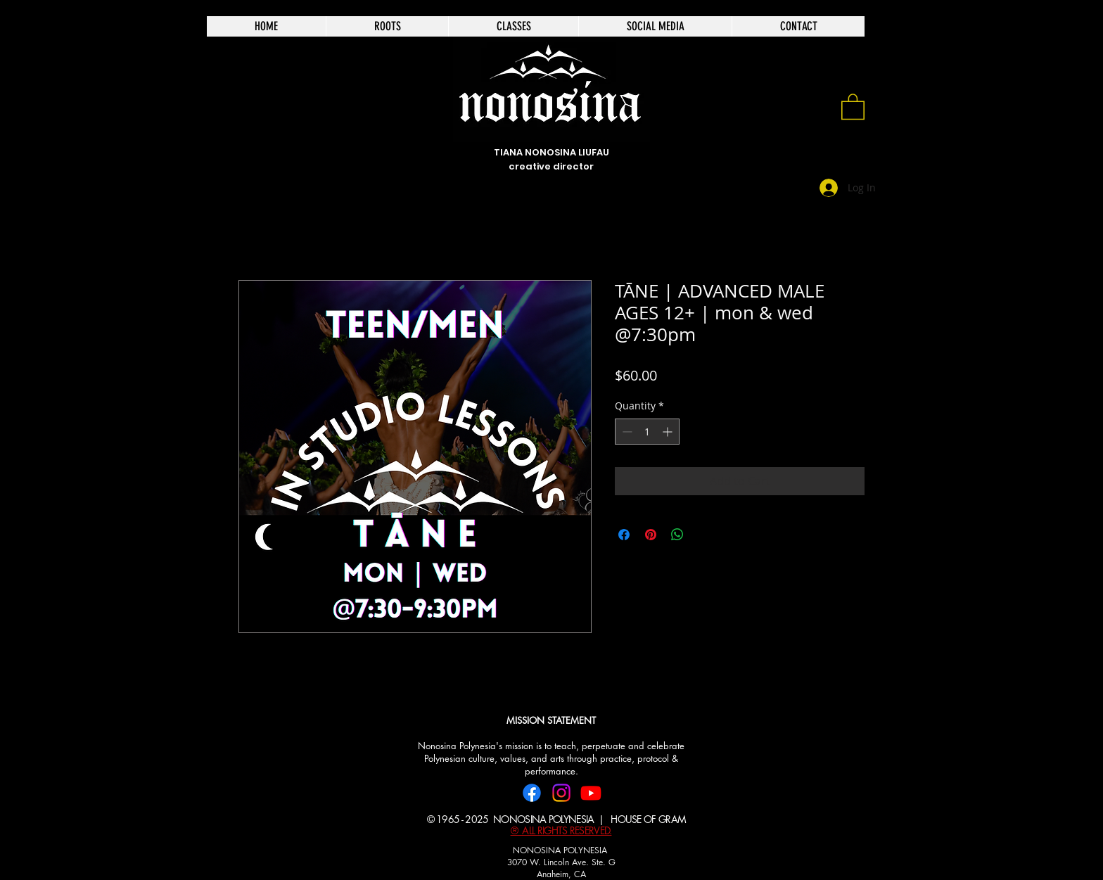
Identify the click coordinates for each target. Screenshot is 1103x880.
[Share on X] (704, 534)
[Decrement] (626, 431)
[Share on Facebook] (624, 534)
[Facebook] (532, 793)
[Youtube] (591, 793)
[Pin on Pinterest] (650, 534)
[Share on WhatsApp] (677, 534)
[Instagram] (561, 793)
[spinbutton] (647, 431)
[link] (853, 106)
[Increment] (668, 431)
